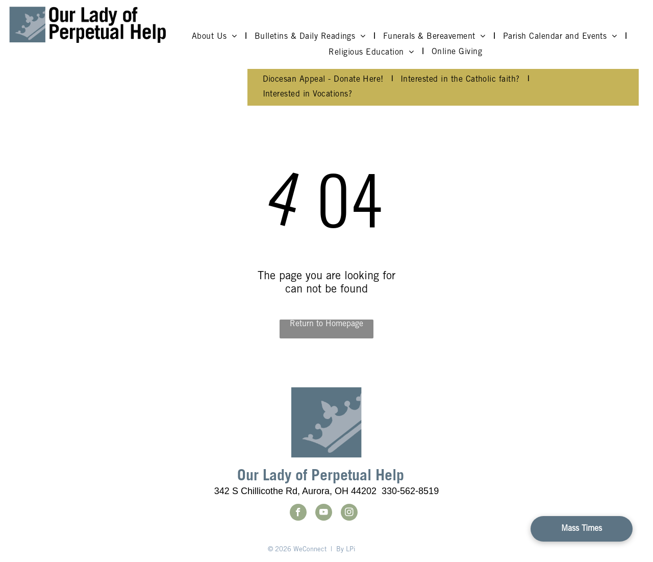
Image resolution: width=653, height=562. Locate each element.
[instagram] (349, 513)
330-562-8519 (410, 491)
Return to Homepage (326, 324)
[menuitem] (215, 36)
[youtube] (323, 513)
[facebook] (298, 513)
